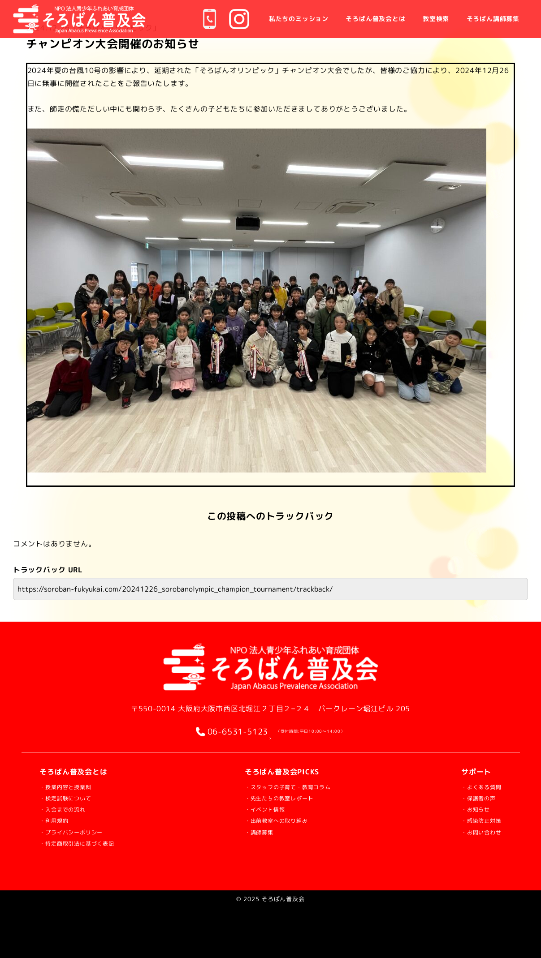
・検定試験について (73, 797)
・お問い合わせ (475, 831)
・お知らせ (467, 808)
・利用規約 (58, 820)
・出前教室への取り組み (278, 820)
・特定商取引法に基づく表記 (88, 843)
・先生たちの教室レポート (282, 797)
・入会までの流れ (69, 808)
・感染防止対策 (475, 820)
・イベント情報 (263, 808)
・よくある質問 (475, 786)
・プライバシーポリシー (80, 831)
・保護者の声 (471, 797)
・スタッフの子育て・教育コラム (293, 786)
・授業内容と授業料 (73, 786)
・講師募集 (255, 831)
